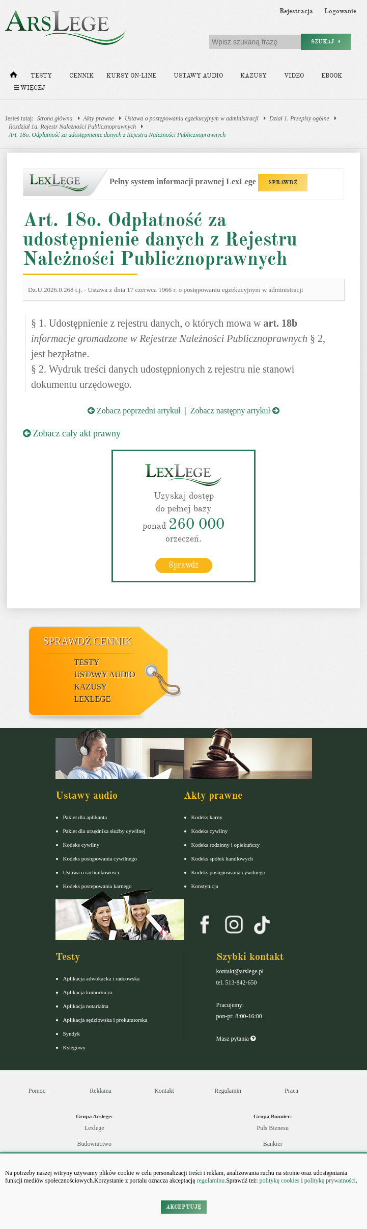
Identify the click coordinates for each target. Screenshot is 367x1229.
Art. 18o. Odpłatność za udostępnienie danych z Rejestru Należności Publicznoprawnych (117, 134)
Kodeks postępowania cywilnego (100, 858)
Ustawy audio (198, 76)
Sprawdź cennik (87, 641)
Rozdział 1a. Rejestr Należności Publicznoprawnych (72, 126)
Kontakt (164, 1090)
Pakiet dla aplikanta (85, 817)
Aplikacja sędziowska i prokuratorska (105, 1020)
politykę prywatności (330, 1180)
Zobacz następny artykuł (234, 410)
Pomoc (37, 1090)
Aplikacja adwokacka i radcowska (101, 978)
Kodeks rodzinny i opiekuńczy (225, 845)
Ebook (331, 76)
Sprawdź (183, 565)
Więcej (29, 88)
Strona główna (55, 118)
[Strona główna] (13, 77)
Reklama (100, 1090)
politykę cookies (279, 1180)
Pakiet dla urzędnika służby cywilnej (104, 831)
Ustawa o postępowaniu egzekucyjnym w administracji (192, 118)
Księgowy (74, 1047)
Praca (291, 1090)
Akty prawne (98, 118)
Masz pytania (236, 1038)
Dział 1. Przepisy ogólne (299, 118)
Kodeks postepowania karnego (97, 886)
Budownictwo (94, 1143)
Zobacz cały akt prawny (72, 433)
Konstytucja (204, 886)
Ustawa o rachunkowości (91, 872)
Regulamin (227, 1090)
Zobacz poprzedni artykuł (134, 410)
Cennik (81, 76)
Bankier (273, 1143)
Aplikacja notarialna (86, 1006)
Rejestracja (296, 11)
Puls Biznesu (273, 1128)
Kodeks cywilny (81, 845)
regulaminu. (211, 1180)
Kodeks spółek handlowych (222, 858)
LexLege (92, 699)
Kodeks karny (206, 817)
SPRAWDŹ (282, 182)
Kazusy (253, 76)
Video (294, 76)
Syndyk (71, 1033)
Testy (41, 76)
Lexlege (94, 1128)
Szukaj (326, 41)
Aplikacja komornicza (87, 992)
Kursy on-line (131, 76)
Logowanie (340, 11)
